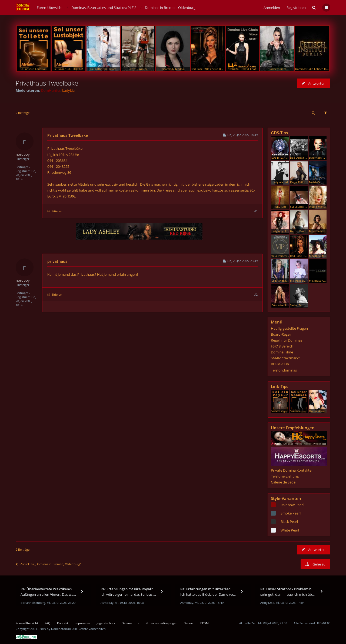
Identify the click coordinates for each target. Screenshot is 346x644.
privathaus (57, 261)
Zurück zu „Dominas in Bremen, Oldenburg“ (48, 564)
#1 (256, 211)
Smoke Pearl (291, 513)
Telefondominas (284, 370)
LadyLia (68, 90)
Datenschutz (130, 623)
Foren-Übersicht (27, 623)
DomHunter (51, 90)
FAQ (48, 623)
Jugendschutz (106, 623)
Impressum (82, 623)
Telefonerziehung (285, 476)
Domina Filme (282, 352)
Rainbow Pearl (292, 504)
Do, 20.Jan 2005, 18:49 (240, 135)
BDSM (204, 623)
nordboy (23, 154)
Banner (189, 623)
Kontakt (62, 623)
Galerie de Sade (283, 482)
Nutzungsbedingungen (161, 623)
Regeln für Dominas (286, 340)
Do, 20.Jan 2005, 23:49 (240, 261)
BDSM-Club (280, 364)
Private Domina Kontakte (291, 470)
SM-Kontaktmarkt (285, 358)
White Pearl (290, 530)
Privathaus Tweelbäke (47, 83)
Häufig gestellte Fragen (289, 328)
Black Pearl (289, 521)
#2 (256, 294)
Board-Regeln (281, 334)
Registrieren (296, 7)
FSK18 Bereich (282, 346)
